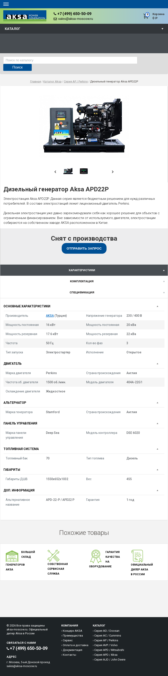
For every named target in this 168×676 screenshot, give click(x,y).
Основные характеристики (27, 306)
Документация (72, 650)
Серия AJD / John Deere (109, 659)
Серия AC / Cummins (107, 635)
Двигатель (13, 363)
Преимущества (73, 635)
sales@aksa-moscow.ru (75, 19)
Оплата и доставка (75, 645)
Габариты (12, 469)
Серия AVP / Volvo (106, 645)
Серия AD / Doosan (106, 630)
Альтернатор (15, 402)
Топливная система (21, 449)
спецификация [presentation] (82, 292)
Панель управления (20, 423)
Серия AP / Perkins (106, 640)
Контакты (69, 654)
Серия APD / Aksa (105, 654)
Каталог (12, 29)
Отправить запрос (84, 248)
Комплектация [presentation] (82, 281)
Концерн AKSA (72, 630)
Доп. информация (19, 490)
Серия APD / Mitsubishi (109, 650)
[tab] (84, 270)
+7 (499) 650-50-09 (74, 13)
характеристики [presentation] (82, 270)
